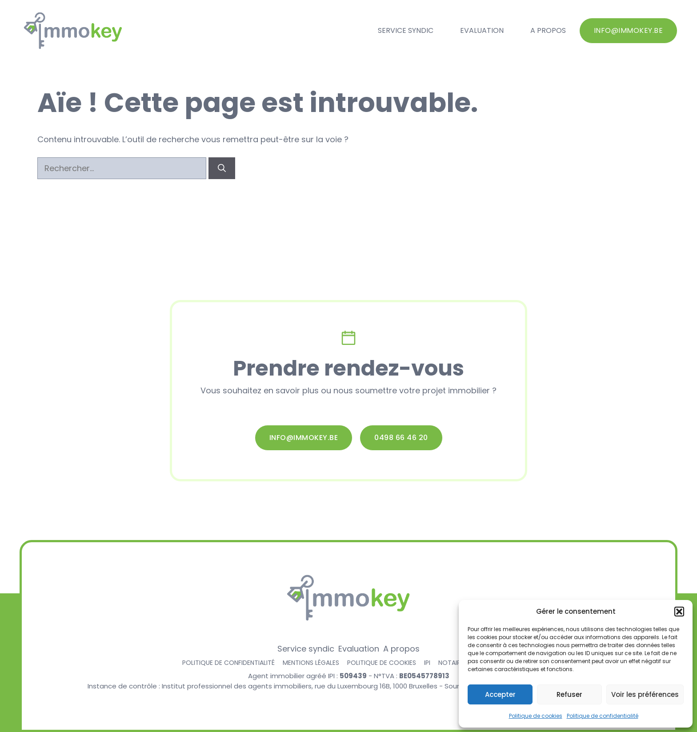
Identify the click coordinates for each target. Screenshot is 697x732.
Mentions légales (311, 662)
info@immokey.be (628, 30)
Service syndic (405, 30)
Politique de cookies (535, 716)
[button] (679, 611)
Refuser (569, 694)
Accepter (500, 694)
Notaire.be (455, 662)
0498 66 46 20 (401, 437)
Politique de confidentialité (602, 716)
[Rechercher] (221, 168)
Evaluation (482, 30)
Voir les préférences (645, 694)
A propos (548, 30)
